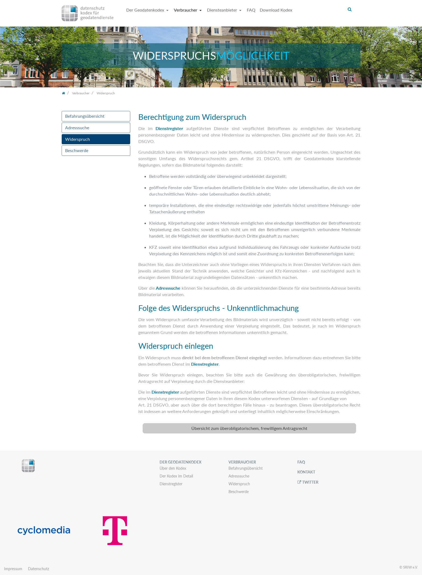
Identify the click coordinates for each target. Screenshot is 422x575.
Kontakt (306, 472)
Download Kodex (276, 9)
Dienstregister (169, 128)
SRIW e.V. (410, 567)
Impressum (13, 568)
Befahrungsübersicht (84, 115)
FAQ (251, 9)
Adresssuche (77, 127)
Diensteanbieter (222, 9)
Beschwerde (76, 150)
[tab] (249, 428)
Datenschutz (38, 568)
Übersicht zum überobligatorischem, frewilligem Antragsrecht (249, 428)
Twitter (310, 482)
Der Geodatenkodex (145, 9)
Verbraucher (186, 9)
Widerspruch (77, 139)
